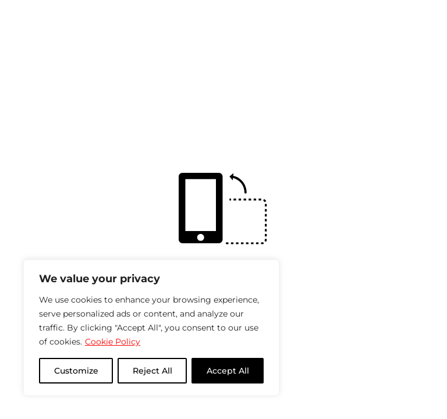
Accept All (228, 370)
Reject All (152, 370)
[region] (151, 328)
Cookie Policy (112, 341)
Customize (76, 370)
